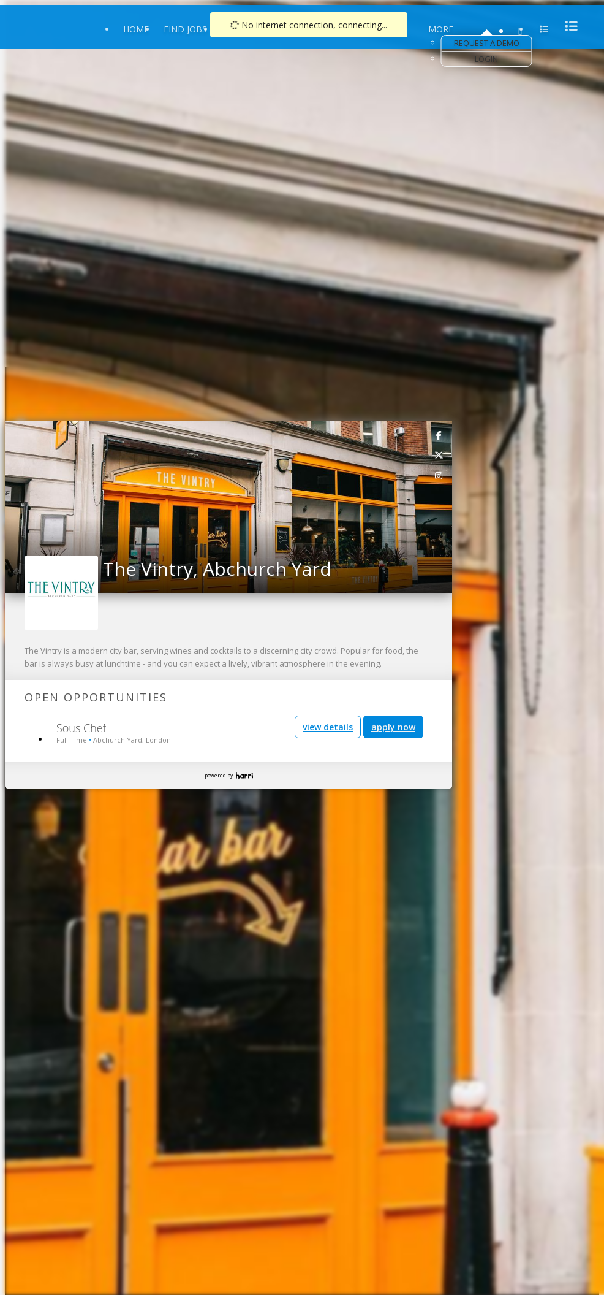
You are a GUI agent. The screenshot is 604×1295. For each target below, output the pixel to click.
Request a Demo (486, 42)
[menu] (568, 26)
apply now (393, 727)
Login (486, 58)
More (440, 29)
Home (136, 29)
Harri (244, 775)
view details (328, 727)
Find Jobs (185, 29)
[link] (439, 434)
